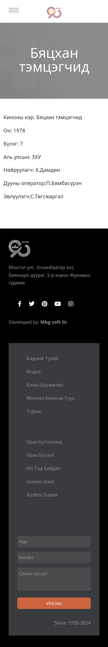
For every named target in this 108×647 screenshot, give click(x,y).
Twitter (32, 304)
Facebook (20, 304)
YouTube (57, 304)
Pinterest (44, 304)
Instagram (70, 304)
